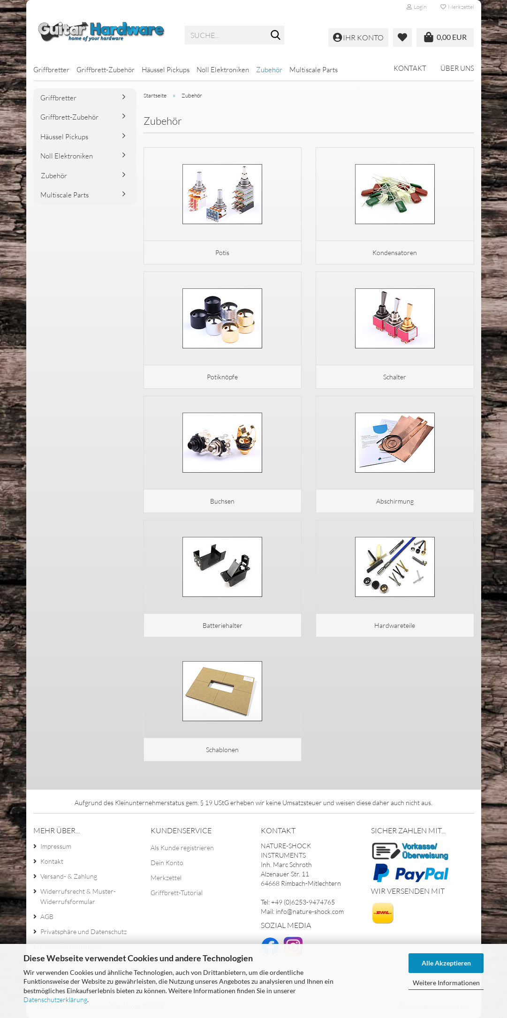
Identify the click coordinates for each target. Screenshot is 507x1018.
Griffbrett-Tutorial (177, 893)
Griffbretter (51, 69)
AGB (46, 916)
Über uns (457, 68)
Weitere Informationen (446, 983)
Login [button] (416, 6)
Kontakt (409, 68)
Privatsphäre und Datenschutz (83, 931)
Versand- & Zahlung (68, 876)
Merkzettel (457, 6)
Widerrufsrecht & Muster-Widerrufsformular (78, 896)
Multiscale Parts (313, 69)
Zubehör (269, 69)
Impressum (55, 846)
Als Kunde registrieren (182, 848)
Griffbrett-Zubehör (105, 69)
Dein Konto (167, 863)
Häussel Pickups (165, 69)
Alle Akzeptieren (446, 963)
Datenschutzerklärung (55, 999)
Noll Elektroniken (223, 69)
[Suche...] (275, 35)
